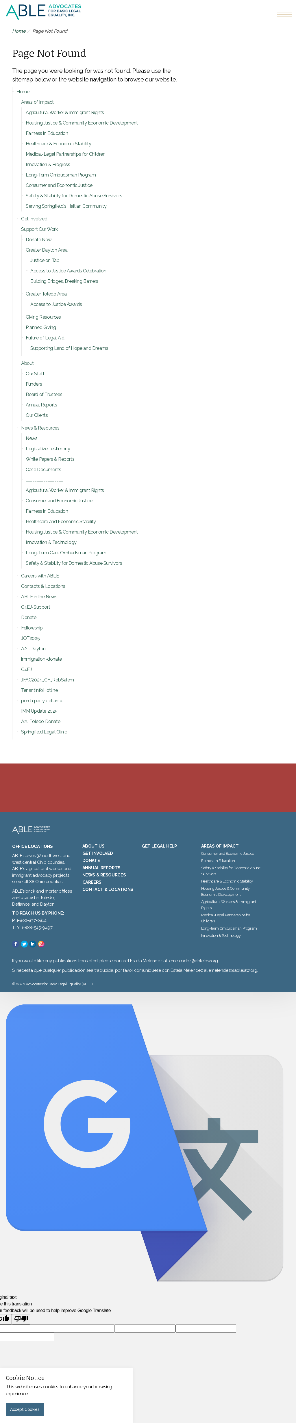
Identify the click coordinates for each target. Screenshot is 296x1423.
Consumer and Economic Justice (59, 185)
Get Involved (34, 219)
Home (18, 31)
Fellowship (32, 628)
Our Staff (35, 373)
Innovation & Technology (51, 542)
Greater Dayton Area (46, 250)
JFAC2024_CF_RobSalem (47, 680)
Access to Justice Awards (56, 304)
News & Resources (40, 428)
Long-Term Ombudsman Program (61, 175)
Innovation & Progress (48, 164)
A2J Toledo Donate (40, 721)
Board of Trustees (44, 394)
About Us (93, 854)
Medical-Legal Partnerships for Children (65, 154)
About (27, 363)
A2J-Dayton (33, 648)
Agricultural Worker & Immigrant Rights (65, 112)
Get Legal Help (159, 854)
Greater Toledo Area (46, 294)
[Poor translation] (21, 1328)
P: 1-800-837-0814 (29, 929)
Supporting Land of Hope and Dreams (69, 348)
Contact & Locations (107, 898)
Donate (28, 617)
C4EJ (26, 669)
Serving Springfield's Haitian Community (66, 206)
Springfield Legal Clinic (44, 732)
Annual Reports (41, 405)
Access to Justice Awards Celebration (68, 271)
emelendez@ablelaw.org (193, 969)
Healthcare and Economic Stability (61, 521)
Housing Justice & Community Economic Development (82, 123)
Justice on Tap (44, 260)
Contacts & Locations (43, 586)
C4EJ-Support (35, 607)
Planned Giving (41, 327)
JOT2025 (30, 638)
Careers (91, 890)
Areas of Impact (37, 102)
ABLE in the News (39, 596)
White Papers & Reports (50, 459)
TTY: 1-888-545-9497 (32, 936)
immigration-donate (41, 659)
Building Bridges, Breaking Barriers (64, 281)
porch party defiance (42, 700)
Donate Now (39, 239)
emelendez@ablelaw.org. (233, 979)
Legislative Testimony (48, 449)
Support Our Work (39, 229)
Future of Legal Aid (45, 338)
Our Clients (37, 415)
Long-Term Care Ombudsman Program (66, 553)
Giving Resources (43, 317)
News (31, 438)
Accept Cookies (24, 1409)
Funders (34, 384)
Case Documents (43, 469)
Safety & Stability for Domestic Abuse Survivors (74, 195)
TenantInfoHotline (39, 690)
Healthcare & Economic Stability (58, 143)
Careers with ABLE (40, 576)
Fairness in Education (47, 133)
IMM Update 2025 (39, 711)
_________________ (44, 480)
